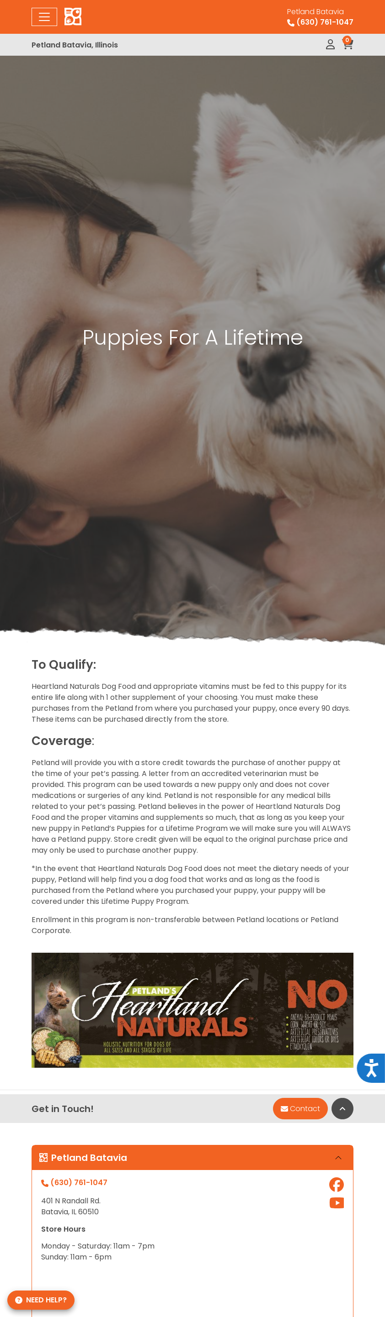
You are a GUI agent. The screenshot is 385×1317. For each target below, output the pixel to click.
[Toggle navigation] (44, 17)
